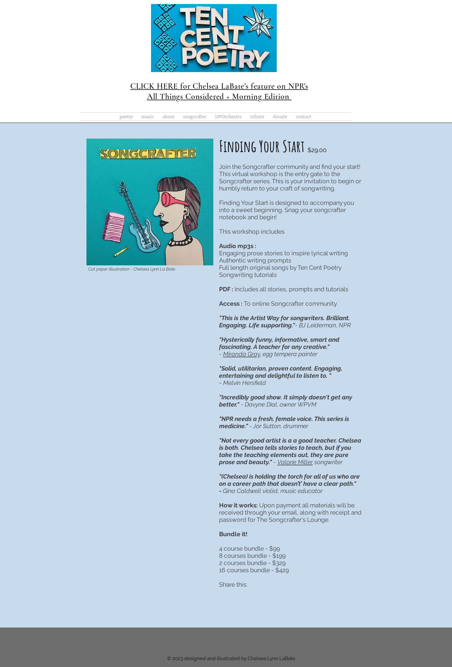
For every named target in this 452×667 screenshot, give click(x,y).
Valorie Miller (295, 462)
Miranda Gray (241, 354)
